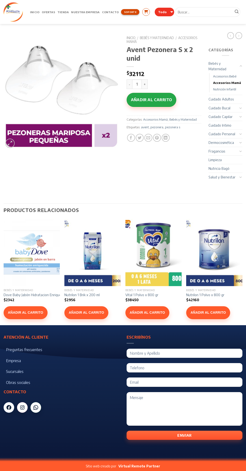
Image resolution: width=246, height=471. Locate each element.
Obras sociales (18, 382)
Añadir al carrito (151, 99)
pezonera (156, 127)
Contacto (110, 12)
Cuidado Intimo (220, 125)
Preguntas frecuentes (24, 349)
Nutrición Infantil (224, 89)
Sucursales (15, 371)
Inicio (34, 12)
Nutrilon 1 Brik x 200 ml (82, 295)
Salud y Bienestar (222, 177)
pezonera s (172, 127)
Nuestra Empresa (85, 12)
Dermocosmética (221, 142)
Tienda (63, 12)
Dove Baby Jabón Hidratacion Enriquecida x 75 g (41, 295)
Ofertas (48, 12)
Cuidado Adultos (221, 99)
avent (145, 127)
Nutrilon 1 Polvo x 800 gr (205, 295)
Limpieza (215, 160)
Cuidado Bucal (219, 108)
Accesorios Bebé (224, 76)
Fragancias (217, 151)
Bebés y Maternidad (157, 38)
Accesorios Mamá (155, 119)
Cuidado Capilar (221, 116)
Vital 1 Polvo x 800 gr (141, 295)
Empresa (13, 360)
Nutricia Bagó (219, 168)
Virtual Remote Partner (139, 466)
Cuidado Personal (222, 134)
